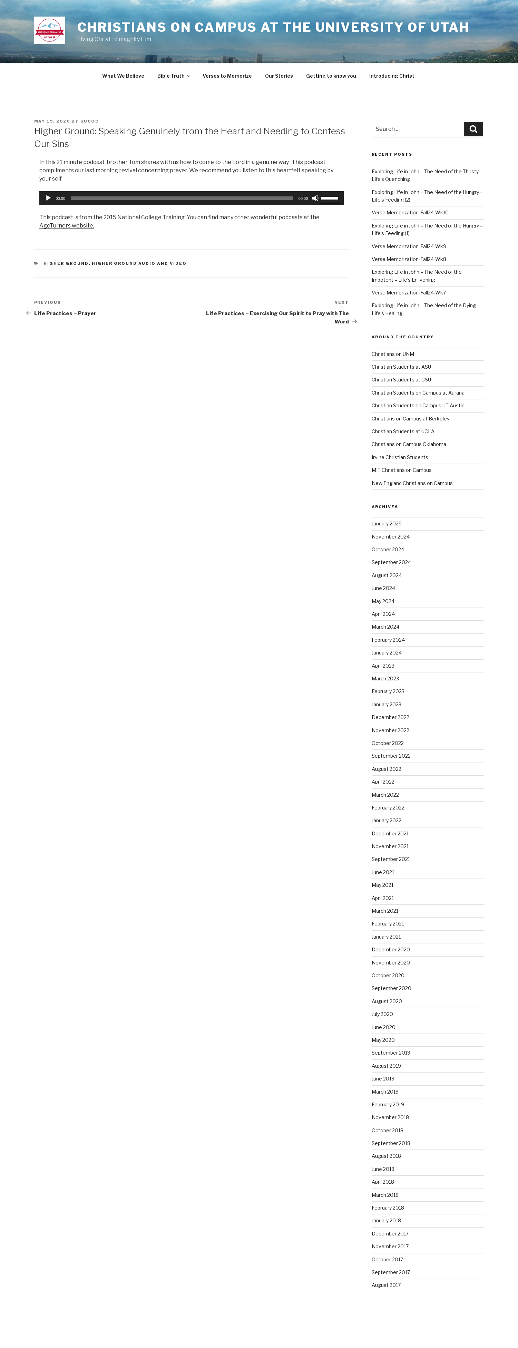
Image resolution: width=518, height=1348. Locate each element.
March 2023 (385, 678)
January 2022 (386, 820)
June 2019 (383, 1079)
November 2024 (391, 537)
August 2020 (387, 1001)
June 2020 (383, 1027)
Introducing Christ (391, 76)
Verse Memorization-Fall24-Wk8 (409, 259)
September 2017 (391, 1272)
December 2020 (391, 949)
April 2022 (383, 782)
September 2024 (391, 562)
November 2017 (390, 1246)
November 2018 (390, 1117)
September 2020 (391, 988)
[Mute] (315, 198)
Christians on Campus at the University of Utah (273, 27)
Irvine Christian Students (400, 457)
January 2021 (386, 937)
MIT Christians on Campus (402, 470)
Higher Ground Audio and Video (139, 263)
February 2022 (388, 808)
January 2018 (386, 1220)
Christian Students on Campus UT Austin (418, 405)
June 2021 (383, 872)
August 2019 (386, 1066)
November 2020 (391, 963)
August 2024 (387, 575)
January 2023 (386, 704)
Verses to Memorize (227, 76)
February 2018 (388, 1208)
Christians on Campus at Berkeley (410, 418)
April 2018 (383, 1182)
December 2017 (390, 1234)
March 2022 (385, 795)
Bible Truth (174, 76)
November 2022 (390, 730)
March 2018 (385, 1195)
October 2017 (387, 1259)
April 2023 (383, 666)
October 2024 (388, 549)
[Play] (48, 198)
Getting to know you (331, 76)
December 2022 (390, 717)
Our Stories (279, 76)
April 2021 (383, 898)
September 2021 (391, 859)
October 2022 (388, 743)
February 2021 (388, 924)
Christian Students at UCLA (403, 431)
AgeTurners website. (66, 225)
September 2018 (391, 1143)
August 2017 (386, 1285)
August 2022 (386, 769)
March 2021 (385, 911)
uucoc (89, 121)
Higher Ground (66, 263)
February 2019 (388, 1104)
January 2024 (387, 653)
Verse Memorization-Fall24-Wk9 (409, 246)
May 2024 (383, 601)
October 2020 (388, 975)
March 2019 (385, 1092)
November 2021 (390, 846)
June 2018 (383, 1169)
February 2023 (388, 691)
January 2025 (387, 523)
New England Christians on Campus (412, 483)
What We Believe (123, 76)
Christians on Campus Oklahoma (409, 444)
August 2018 (386, 1156)
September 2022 (391, 756)
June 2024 (383, 588)
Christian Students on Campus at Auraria (418, 393)
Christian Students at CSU (401, 379)
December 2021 (390, 833)
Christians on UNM (393, 354)
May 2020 (383, 1040)
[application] (191, 198)
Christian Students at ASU (401, 367)
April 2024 (383, 614)
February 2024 (388, 640)
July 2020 (382, 1014)
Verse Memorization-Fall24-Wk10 (410, 212)
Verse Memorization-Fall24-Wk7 (409, 292)
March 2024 (385, 627)
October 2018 (387, 1130)
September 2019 (391, 1053)
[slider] (182, 198)
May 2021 (382, 885)
